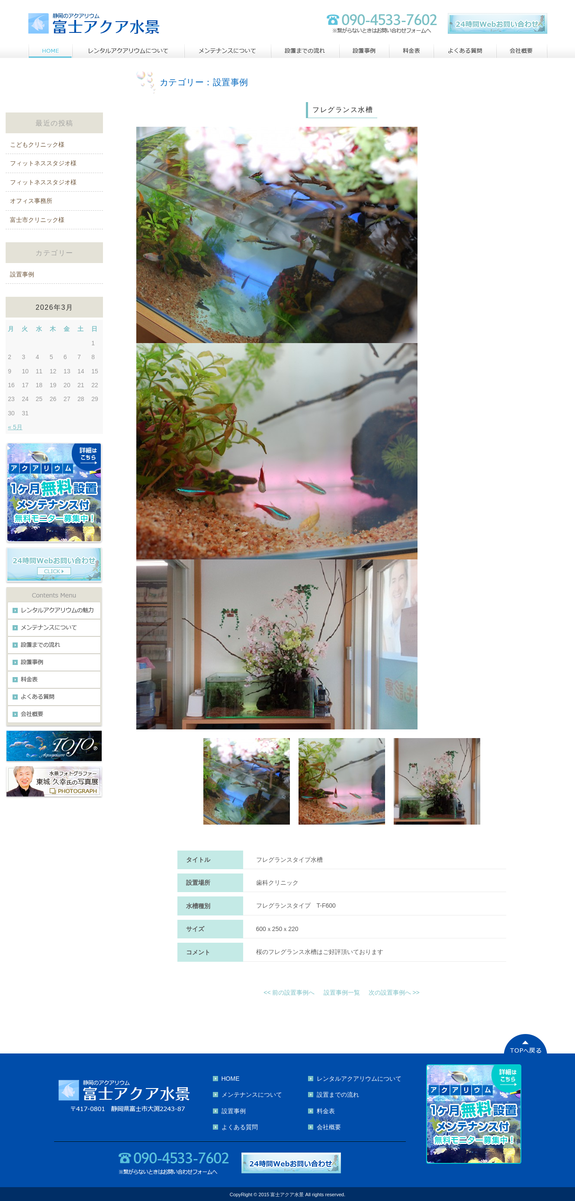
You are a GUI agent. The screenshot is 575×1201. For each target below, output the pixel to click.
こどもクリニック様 (37, 144)
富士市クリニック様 (37, 219)
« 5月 (15, 427)
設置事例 (22, 274)
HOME (231, 1078)
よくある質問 (240, 1127)
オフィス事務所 (31, 200)
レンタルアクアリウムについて (359, 1078)
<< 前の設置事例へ (289, 992)
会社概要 (329, 1127)
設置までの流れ (338, 1094)
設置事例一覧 (342, 992)
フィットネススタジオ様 (43, 163)
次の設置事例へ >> (394, 992)
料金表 (326, 1111)
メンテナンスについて (252, 1094)
